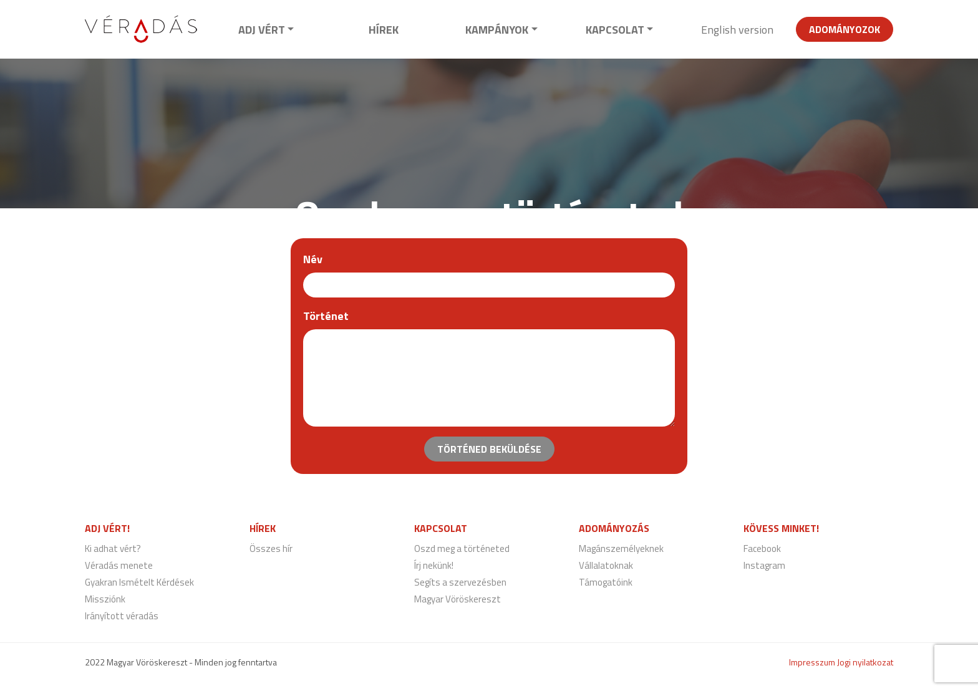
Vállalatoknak (606, 565)
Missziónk (105, 599)
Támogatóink (605, 582)
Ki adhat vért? (113, 548)
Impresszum (812, 662)
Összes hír (271, 548)
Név (312, 259)
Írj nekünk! (433, 565)
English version (737, 29)
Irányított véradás (121, 616)
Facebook (762, 548)
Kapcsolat (615, 29)
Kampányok (496, 29)
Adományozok (844, 29)
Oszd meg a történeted (462, 548)
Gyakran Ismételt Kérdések (139, 582)
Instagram (764, 565)
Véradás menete (119, 565)
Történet (326, 315)
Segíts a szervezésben (460, 582)
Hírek (384, 29)
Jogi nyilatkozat (865, 662)
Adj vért (261, 29)
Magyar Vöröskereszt (457, 599)
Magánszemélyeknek (621, 548)
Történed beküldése (489, 449)
